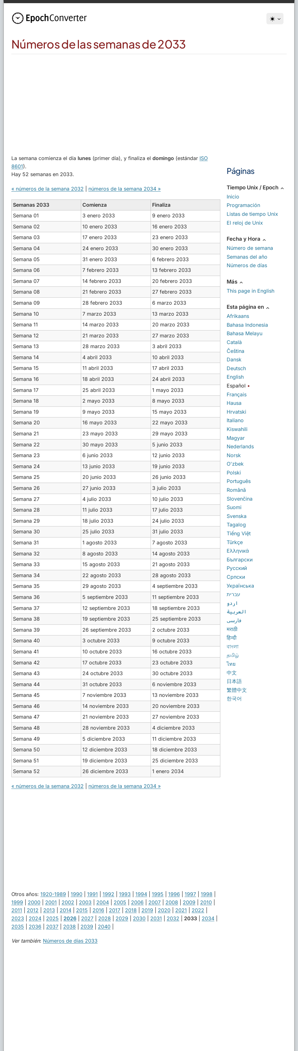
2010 (206, 902)
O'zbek (235, 464)
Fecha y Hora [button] (247, 239)
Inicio (233, 196)
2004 (102, 902)
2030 (139, 918)
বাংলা (233, 646)
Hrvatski (236, 412)
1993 (125, 894)
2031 (156, 918)
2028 (104, 918)
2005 (120, 902)
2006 (137, 902)
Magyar (236, 438)
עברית (233, 594)
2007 (154, 902)
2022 (198, 910)
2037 (52, 926)
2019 (147, 910)
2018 (131, 910)
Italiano (235, 420)
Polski (234, 472)
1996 (174, 894)
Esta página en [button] (248, 307)
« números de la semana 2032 (47, 189)
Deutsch (236, 368)
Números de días (247, 265)
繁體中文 (237, 690)
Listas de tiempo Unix (252, 214)
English (235, 377)
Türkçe (235, 542)
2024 (35, 918)
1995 (158, 894)
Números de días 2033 (70, 941)
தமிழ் (233, 655)
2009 (189, 902)
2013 (49, 910)
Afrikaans (238, 316)
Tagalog (236, 524)
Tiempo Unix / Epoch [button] (256, 187)
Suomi (234, 507)
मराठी (232, 629)
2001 (51, 902)
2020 (164, 910)
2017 (114, 910)
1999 (17, 902)
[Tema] (274, 18)
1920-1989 (53, 894)
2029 (122, 918)
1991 (92, 894)
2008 (171, 902)
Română (236, 490)
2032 (173, 918)
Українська (240, 586)
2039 (86, 926)
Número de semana (250, 248)
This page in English (250, 291)
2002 (68, 902)
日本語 (234, 681)
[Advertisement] (149, 101)
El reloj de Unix (245, 223)
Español (236, 385)
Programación (243, 205)
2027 (87, 918)
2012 (33, 910)
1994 (141, 894)
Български (240, 559)
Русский (237, 568)
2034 (208, 918)
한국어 (234, 698)
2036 (35, 926)
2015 (82, 910)
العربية (237, 611)
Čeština (235, 351)
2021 (181, 910)
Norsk (234, 455)
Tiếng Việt (239, 533)
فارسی (234, 620)
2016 (98, 910)
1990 (76, 894)
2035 (17, 926)
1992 (108, 894)
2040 (104, 926)
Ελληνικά (238, 551)
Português (239, 481)
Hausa (234, 403)
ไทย (231, 664)
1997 (190, 894)
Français (237, 394)
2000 (34, 902)
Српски (236, 577)
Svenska (237, 516)
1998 (206, 894)
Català (234, 342)
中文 (232, 672)
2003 (85, 902)
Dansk (234, 359)
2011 (16, 910)
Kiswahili (237, 429)
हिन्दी (231, 638)
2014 (65, 910)
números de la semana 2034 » (124, 189)
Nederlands (240, 446)
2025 (52, 918)
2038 (69, 926)
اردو (232, 603)
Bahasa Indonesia (247, 325)
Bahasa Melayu (244, 333)
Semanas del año (247, 257)
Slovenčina (240, 499)
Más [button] (235, 282)
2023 (17, 918)
